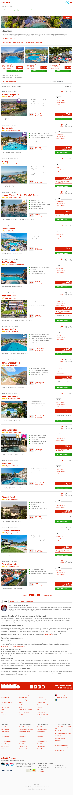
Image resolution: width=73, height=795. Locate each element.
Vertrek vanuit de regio (42, 714)
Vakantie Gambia (5, 739)
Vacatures (39, 707)
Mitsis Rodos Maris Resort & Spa (63, 733)
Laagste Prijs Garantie (42, 695)
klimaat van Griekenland (19, 646)
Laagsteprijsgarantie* (17, 10)
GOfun (20, 707)
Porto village (58, 740)
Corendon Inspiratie (24, 712)
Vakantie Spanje (5, 746)
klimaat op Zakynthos (6, 646)
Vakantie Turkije (5, 748)
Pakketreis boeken (41, 712)
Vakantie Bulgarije (5, 729)
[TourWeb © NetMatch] (36, 784)
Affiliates (21, 714)
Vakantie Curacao (5, 731)
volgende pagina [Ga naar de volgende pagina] (48, 595)
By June (20, 702)
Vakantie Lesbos (41, 744)
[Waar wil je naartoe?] (36, 6)
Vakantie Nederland (5, 734)
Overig (5, 601)
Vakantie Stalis (40, 748)
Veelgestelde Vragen (6, 704)
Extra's (2, 712)
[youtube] (43, 687)
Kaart (22, 601)
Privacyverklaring (41, 702)
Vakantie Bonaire (5, 726)
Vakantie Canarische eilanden (26, 729)
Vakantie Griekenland (6, 741)
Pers (38, 709)
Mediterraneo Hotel (60, 738)
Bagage (2, 709)
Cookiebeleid (40, 697)
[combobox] (36, 6)
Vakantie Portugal (5, 744)
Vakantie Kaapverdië (24, 726)
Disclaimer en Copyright (42, 704)
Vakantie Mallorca (23, 744)
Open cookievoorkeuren (43, 700)
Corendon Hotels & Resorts (25, 709)
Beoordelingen (14, 601)
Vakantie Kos (22, 739)
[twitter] (35, 687)
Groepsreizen (4, 717)
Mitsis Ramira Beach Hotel (61, 743)
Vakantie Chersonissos (42, 739)
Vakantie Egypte (5, 736)
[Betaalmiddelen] (6, 770)
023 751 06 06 (65, 687)
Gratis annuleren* (30, 10)
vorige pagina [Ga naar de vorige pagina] (24, 595)
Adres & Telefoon (5, 697)
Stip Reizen (21, 704)
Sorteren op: (53, 81)
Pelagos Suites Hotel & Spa (61, 745)
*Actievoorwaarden (23, 717)
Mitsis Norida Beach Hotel (61, 748)
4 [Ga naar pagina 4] (38, 595)
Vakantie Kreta (22, 741)
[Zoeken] (70, 6)
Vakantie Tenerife (23, 746)
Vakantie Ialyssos (41, 746)
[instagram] (39, 687)
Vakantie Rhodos (41, 731)
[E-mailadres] (8, 686)
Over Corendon (4, 695)
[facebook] (31, 687)
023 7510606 (41, 771)
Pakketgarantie (6, 10)
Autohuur (3, 714)
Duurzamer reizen (23, 697)
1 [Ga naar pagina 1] (30, 595)
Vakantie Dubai (22, 736)
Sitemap (39, 717)
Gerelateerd (29, 601)
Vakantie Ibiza (22, 734)
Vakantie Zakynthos (24, 748)
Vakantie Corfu (40, 734)
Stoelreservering (23, 700)
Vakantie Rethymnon (42, 741)
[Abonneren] (18, 686)
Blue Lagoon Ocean (59, 750)
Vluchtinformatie (5, 707)
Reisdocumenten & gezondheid (26, 695)
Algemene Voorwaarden (6, 702)
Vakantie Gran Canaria (24, 731)
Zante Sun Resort (59, 731)
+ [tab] (58, 98)
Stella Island (58, 735)
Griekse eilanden (49, 634)
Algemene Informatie (6, 700)
